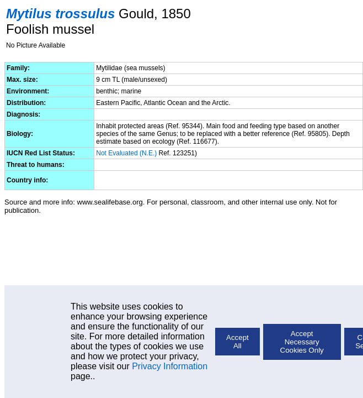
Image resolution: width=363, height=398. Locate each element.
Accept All (237, 341)
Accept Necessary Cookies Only (302, 341)
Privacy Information (169, 366)
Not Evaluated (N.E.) (126, 153)
